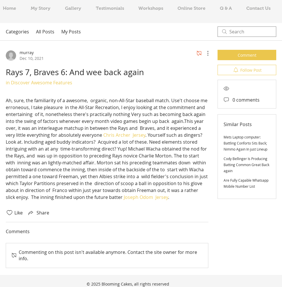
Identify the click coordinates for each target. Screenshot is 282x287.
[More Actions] (204, 53)
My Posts (71, 31)
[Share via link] (38, 212)
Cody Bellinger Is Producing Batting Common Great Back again (246, 164)
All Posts (45, 31)
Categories (17, 31)
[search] (247, 31)
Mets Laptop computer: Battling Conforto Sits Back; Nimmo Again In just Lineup (245, 143)
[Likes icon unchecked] (9, 212)
